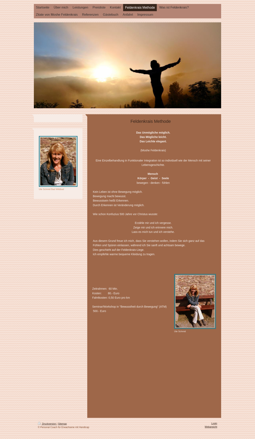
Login (214, 423)
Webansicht (211, 426)
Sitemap (62, 423)
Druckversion (47, 423)
